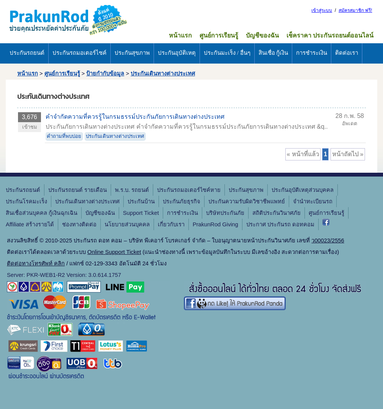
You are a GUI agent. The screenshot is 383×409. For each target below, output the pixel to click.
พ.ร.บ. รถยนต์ (132, 190)
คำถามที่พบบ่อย (64, 136)
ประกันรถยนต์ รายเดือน (77, 190)
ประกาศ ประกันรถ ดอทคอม (280, 224)
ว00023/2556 (327, 240)
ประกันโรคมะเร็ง (26, 201)
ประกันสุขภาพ (132, 53)
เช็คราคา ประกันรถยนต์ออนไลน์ (329, 35)
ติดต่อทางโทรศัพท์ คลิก (36, 263)
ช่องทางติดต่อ (79, 224)
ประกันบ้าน (141, 201)
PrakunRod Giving (215, 224)
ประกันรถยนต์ (27, 53)
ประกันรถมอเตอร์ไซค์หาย (189, 190)
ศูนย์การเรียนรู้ (219, 35)
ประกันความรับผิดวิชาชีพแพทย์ (246, 201)
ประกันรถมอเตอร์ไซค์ (79, 53)
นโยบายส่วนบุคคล (127, 224)
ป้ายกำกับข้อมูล (105, 73)
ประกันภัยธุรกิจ (181, 201)
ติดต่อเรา (346, 53)
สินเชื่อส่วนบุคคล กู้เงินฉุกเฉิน (41, 213)
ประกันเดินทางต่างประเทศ (163, 73)
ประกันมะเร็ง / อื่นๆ (227, 53)
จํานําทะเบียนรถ (312, 201)
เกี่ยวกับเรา (171, 224)
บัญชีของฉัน (262, 35)
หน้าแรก (180, 35)
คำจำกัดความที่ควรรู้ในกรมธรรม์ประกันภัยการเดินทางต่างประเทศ (135, 116)
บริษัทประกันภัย (225, 213)
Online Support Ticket (114, 252)
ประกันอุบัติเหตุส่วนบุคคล (303, 190)
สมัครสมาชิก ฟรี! (355, 10)
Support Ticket (141, 213)
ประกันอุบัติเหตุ (177, 53)
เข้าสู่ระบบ (321, 10)
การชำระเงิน (311, 53)
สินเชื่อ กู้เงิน (273, 53)
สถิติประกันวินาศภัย (276, 213)
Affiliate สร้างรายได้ (30, 224)
